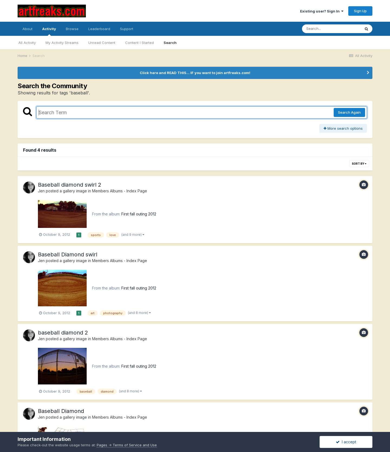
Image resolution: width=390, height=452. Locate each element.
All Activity (27, 42)
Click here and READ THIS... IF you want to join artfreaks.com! (195, 73)
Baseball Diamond (61, 411)
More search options (343, 128)
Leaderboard (99, 29)
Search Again (349, 112)
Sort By (359, 163)
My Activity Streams (62, 42)
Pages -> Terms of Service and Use (127, 445)
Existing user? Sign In (321, 11)
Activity (49, 31)
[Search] (331, 28)
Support (126, 29)
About (27, 29)
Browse (72, 29)
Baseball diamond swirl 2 (69, 185)
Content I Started (139, 42)
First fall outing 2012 (138, 214)
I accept (346, 442)
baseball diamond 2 (63, 332)
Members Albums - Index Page (119, 191)
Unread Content (101, 42)
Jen (41, 191)
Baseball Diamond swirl (67, 254)
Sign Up (360, 11)
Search (170, 42)
